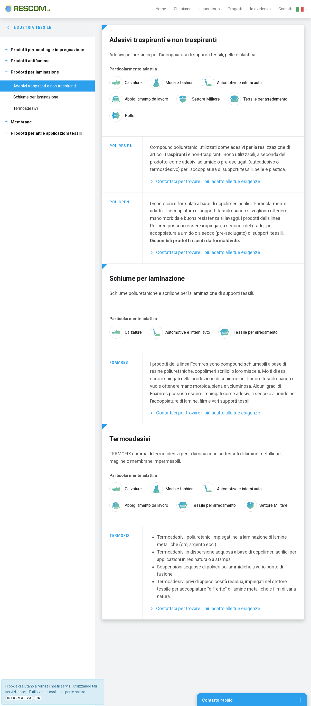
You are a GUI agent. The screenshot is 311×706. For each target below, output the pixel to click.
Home (160, 8)
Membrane (21, 122)
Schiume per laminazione (35, 97)
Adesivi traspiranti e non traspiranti (44, 86)
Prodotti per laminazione (35, 72)
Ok (37, 698)
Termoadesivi (25, 108)
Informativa (19, 698)
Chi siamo (183, 8)
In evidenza (260, 8)
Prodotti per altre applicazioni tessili (46, 133)
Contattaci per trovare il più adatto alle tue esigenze (208, 181)
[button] (302, 9)
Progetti (235, 8)
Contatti (285, 8)
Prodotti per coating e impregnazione (47, 49)
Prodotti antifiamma (30, 60)
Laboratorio (209, 8)
